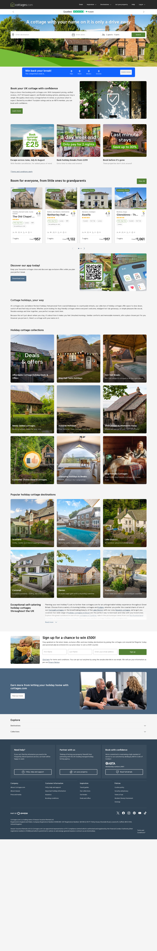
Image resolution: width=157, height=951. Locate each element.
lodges (101, 607)
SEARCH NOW (126, 72)
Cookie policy (119, 787)
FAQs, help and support (33, 772)
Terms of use (119, 794)
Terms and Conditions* (141, 831)
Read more (51, 622)
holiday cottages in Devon (79, 613)
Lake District (98, 610)
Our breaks (83, 794)
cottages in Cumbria (87, 615)
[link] (32, 146)
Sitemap (117, 802)
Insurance (48, 794)
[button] (13, 12)
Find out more (17, 695)
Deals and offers (85, 798)
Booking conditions (52, 798)
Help (133, 4)
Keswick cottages (123, 610)
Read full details (124, 772)
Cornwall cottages (56, 610)
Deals (81, 4)
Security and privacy (121, 791)
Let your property (121, 4)
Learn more (16, 111)
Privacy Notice (54, 662)
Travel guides (84, 787)
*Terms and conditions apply (22, 171)
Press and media (16, 794)
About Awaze (15, 791)
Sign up (132, 652)
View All (142, 181)
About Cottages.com (18, 787)
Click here (46, 659)
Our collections (85, 791)
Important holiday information (55, 791)
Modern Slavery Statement (124, 798)
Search (138, 34)
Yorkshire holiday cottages (67, 618)
